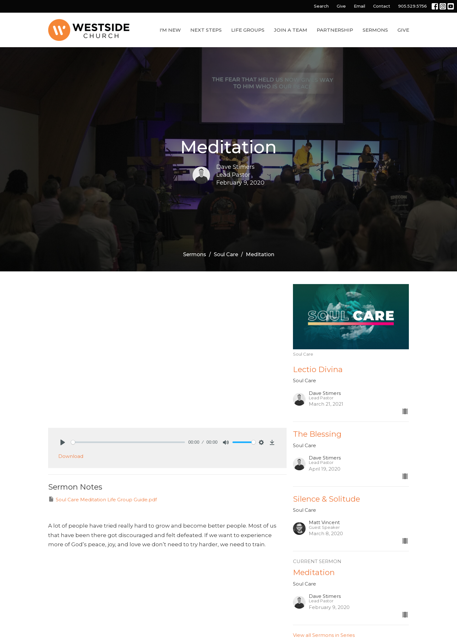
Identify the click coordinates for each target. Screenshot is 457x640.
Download (70, 456)
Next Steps (206, 30)
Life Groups (247, 30)
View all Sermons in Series (324, 635)
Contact (381, 6)
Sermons (375, 30)
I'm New (170, 30)
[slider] (128, 442)
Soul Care (226, 254)
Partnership (335, 30)
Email (359, 6)
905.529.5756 (412, 6)
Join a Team (290, 30)
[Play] (63, 442)
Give (341, 6)
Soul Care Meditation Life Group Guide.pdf (102, 499)
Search (321, 6)
